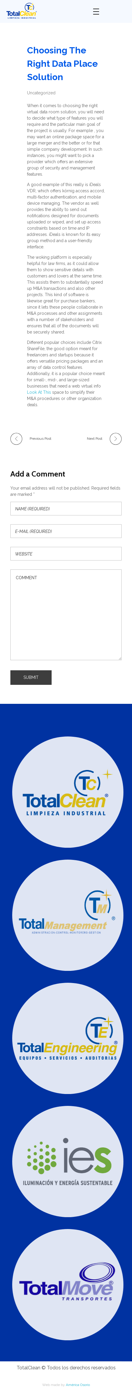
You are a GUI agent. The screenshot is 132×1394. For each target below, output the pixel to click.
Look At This (39, 392)
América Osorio (78, 1385)
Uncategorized (41, 93)
